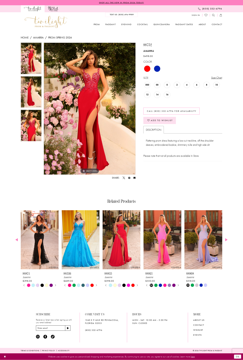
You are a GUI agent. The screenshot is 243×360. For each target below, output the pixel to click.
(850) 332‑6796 (93, 330)
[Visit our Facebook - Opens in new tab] (45, 337)
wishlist (198, 330)
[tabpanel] (31, 59)
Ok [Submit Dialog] (238, 356)
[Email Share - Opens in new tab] (134, 178)
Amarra (38, 37)
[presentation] (40, 239)
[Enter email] (53, 328)
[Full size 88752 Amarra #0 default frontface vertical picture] (89, 109)
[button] (195, 15)
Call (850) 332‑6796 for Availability (172, 111)
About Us (198, 320)
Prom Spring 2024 (60, 37)
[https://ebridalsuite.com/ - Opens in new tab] (53, 8)
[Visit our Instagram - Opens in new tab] (38, 337)
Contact (198, 325)
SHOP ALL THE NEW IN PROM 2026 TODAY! (121, 2)
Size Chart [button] (216, 78)
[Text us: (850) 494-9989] (121, 14)
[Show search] (213, 15)
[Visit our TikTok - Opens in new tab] (53, 337)
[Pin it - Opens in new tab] (129, 178)
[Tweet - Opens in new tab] (124, 178)
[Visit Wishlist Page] (206, 15)
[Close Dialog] (5, 356)
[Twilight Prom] (33, 8)
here (193, 356)
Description (153, 130)
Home (25, 37)
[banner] (46, 22)
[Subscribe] (68, 328)
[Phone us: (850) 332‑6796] (210, 8)
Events (197, 334)
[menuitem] (33, 8)
